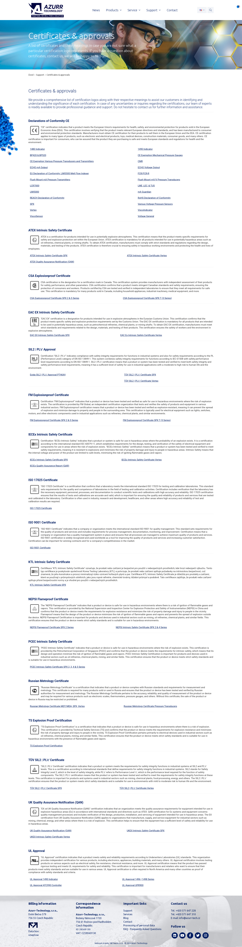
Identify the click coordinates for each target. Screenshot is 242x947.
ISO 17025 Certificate (41, 508)
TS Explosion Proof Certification (46, 745)
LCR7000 (34, 185)
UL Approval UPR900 (133, 885)
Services (127, 914)
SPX (32, 204)
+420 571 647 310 (186, 914)
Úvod (30, 75)
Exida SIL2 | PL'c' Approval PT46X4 (47, 374)
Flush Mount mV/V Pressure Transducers (159, 179)
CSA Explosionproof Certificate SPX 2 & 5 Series (54, 298)
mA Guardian (144, 191)
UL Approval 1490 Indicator (44, 879)
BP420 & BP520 (38, 155)
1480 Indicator (37, 149)
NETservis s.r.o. (116, 943)
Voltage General (146, 216)
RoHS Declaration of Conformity (154, 197)
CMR (140, 161)
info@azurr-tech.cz (189, 918)
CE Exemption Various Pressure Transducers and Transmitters (62, 161)
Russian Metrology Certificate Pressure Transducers (150, 706)
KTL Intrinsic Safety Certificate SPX (48, 585)
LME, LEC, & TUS (146, 185)
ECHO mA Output (39, 167)
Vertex (33, 210)
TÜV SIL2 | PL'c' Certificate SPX (140, 374)
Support (40, 75)
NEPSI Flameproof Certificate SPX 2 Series (52, 627)
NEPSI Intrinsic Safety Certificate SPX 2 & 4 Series (141, 627)
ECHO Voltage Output (149, 167)
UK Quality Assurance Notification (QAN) (50, 830)
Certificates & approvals (58, 75)
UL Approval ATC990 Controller (46, 885)
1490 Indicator (145, 149)
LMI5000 (34, 191)
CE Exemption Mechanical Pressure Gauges (160, 155)
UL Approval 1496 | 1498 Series (138, 879)
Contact (127, 921)
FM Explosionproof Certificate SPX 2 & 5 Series (54, 420)
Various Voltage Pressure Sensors (155, 204)
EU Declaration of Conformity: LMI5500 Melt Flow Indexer (59, 173)
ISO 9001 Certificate (40, 547)
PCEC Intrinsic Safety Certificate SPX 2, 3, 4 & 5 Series (57, 666)
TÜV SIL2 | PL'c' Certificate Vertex (141, 381)
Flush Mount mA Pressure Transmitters (50, 179)
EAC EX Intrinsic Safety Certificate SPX (50, 335)
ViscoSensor (36, 216)
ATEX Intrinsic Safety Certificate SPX (48, 255)
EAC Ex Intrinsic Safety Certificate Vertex (141, 335)
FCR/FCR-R (143, 173)
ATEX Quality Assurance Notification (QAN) (52, 261)
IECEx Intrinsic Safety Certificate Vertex (141, 459)
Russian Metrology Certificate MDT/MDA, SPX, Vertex (57, 706)
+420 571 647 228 (186, 910)
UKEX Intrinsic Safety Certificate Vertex (50, 836)
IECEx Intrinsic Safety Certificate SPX (49, 459)
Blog (125, 918)
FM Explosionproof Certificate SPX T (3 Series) (147, 420)
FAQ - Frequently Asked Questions (142, 929)
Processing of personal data (139, 925)
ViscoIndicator (145, 210)
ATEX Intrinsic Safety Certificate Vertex (147, 255)
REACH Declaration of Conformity (47, 197)
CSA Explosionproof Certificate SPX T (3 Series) (147, 298)
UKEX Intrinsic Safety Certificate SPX (145, 830)
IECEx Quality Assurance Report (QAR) (49, 465)
